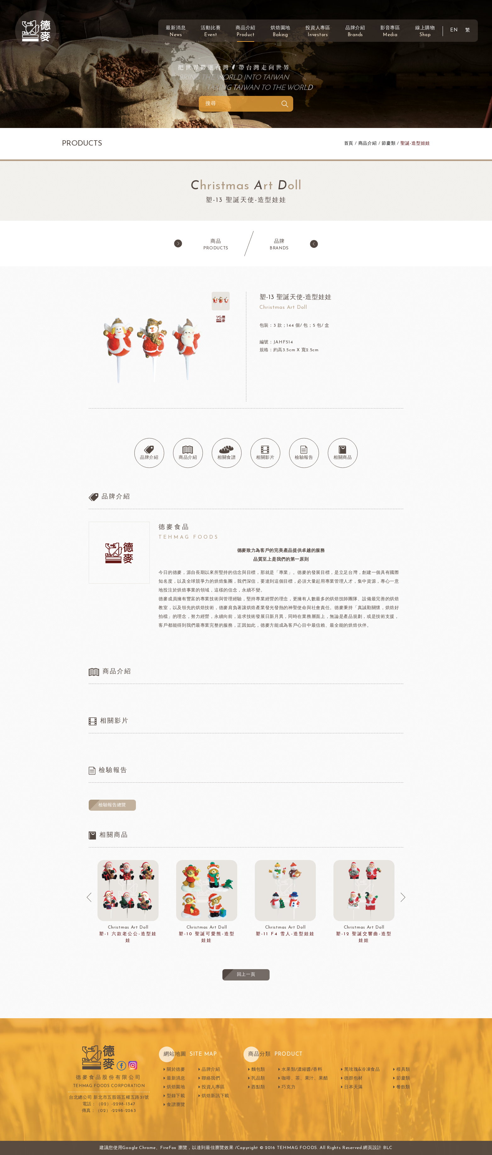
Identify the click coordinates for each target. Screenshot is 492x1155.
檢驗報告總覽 (112, 805)
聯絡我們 (211, 1078)
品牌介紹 (355, 31)
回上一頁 (246, 974)
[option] (128, 902)
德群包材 (353, 1078)
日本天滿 (353, 1087)
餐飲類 (403, 1087)
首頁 (348, 143)
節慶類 (388, 143)
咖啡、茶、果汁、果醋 (305, 1078)
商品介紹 (245, 31)
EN (454, 30)
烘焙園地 (280, 31)
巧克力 (288, 1087)
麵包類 (258, 1069)
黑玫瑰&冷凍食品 (362, 1069)
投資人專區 (317, 31)
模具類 (403, 1069)
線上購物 (425, 31)
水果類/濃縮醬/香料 (302, 1069)
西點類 (258, 1087)
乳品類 (258, 1078)
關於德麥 (176, 1069)
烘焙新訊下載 (215, 1096)
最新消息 (176, 31)
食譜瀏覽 (176, 1104)
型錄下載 (176, 1096)
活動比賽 (211, 31)
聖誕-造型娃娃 (415, 143)
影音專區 (390, 31)
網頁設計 (372, 1148)
